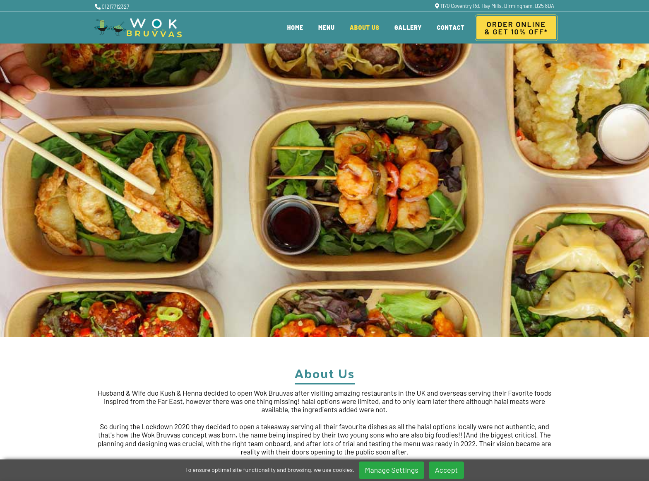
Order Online (516, 27)
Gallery (408, 27)
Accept (446, 469)
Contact (450, 27)
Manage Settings (391, 469)
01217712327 (112, 6)
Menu (326, 27)
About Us (365, 27)
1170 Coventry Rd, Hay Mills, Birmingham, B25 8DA (494, 6)
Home (295, 27)
